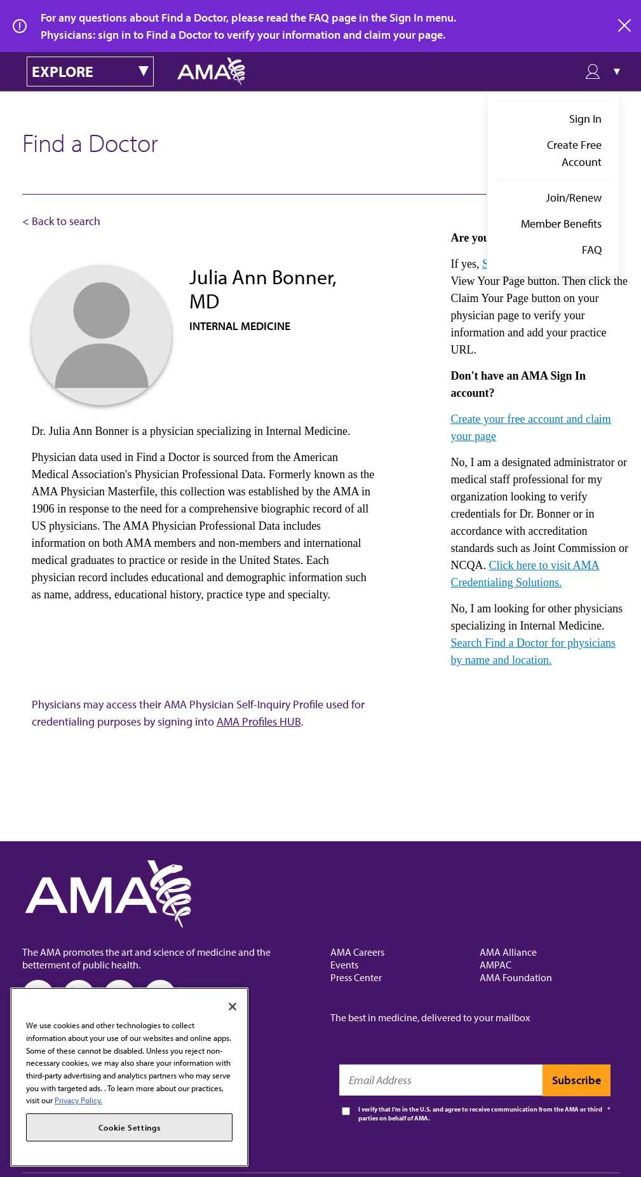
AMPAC (495, 964)
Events (344, 964)
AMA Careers (357, 952)
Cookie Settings (129, 1127)
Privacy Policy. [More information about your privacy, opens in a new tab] (78, 1100)
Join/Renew (574, 197)
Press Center (356, 977)
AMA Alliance (508, 952)
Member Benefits (561, 223)
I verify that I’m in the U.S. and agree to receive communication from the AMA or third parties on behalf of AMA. (480, 1113)
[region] (129, 1077)
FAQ (592, 249)
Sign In (585, 118)
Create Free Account (574, 153)
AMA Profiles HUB (259, 721)
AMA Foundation (516, 977)
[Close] (232, 1007)
